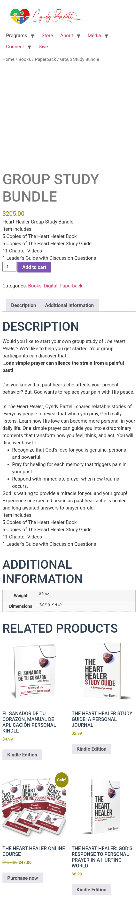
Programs (16, 35)
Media (94, 35)
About (66, 35)
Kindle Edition (22, 755)
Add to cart (34, 267)
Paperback (45, 59)
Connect (15, 46)
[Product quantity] (9, 267)
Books (24, 59)
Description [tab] (23, 305)
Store (47, 35)
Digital (50, 286)
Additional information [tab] (69, 305)
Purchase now (22, 878)
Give (43, 46)
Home (8, 59)
